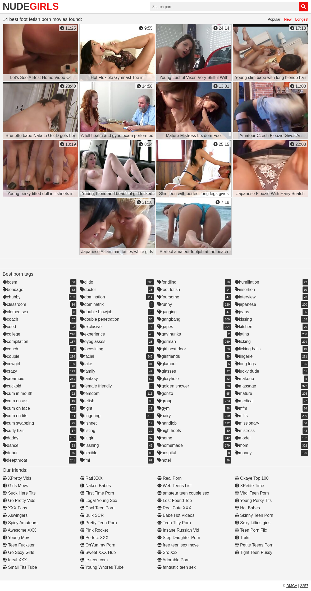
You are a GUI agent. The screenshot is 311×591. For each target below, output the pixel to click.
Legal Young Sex (98, 500)
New (287, 19)
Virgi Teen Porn (252, 493)
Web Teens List (174, 485)
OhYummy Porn (97, 545)
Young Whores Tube (102, 567)
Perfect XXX (94, 537)
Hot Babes (247, 508)
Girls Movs (15, 485)
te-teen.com (94, 560)
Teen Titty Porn (174, 523)
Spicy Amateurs (20, 523)
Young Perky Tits (253, 500)
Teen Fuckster (19, 545)
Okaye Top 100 (252, 478)
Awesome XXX (19, 530)
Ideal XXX (15, 560)
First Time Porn (97, 493)
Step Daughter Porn (178, 537)
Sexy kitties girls (253, 523)
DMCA (291, 586)
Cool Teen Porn (97, 508)
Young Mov (16, 537)
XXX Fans (15, 508)
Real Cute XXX (174, 508)
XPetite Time (249, 485)
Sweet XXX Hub (98, 552)
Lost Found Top (174, 500)
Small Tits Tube (20, 567)
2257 (304, 586)
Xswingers (15, 515)
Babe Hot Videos (175, 515)
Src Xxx (167, 552)
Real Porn (169, 478)
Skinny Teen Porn (254, 515)
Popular (274, 19)
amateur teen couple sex (183, 493)
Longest (301, 19)
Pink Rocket (94, 530)
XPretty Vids (17, 478)
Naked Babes (95, 485)
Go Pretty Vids (19, 500)
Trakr (242, 537)
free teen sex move (178, 545)
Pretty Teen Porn (98, 523)
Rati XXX (91, 478)
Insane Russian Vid (178, 530)
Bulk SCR (92, 515)
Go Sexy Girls (18, 552)
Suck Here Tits (19, 493)
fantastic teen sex (176, 567)
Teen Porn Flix (251, 530)
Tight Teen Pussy (253, 552)
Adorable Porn (173, 560)
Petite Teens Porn (254, 545)
